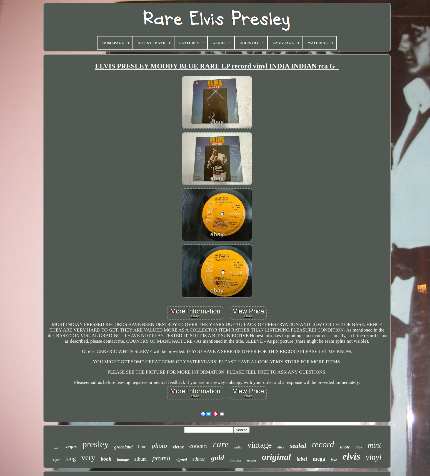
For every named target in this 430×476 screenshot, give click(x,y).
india (238, 447)
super (56, 460)
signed (181, 459)
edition (199, 459)
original (276, 457)
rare (221, 444)
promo (161, 458)
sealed (298, 445)
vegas (71, 446)
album (140, 459)
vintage (259, 444)
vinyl (373, 457)
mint (374, 445)
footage (123, 460)
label (301, 459)
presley (95, 444)
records (251, 460)
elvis (351, 456)
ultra (280, 447)
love (334, 460)
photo (159, 445)
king (70, 458)
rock (358, 447)
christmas (235, 460)
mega (318, 459)
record (323, 444)
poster (56, 448)
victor (178, 447)
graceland (123, 447)
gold (217, 458)
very (88, 457)
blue (142, 446)
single (345, 447)
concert (198, 445)
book (106, 459)
